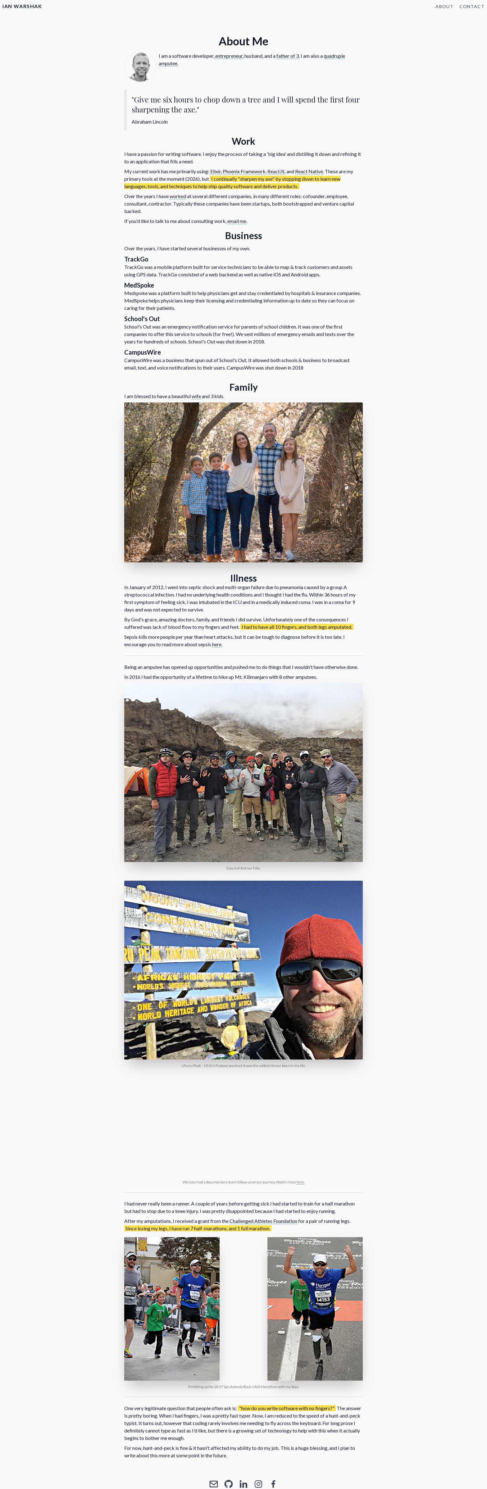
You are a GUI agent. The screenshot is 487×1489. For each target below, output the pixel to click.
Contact (472, 6)
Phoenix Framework (244, 171)
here (216, 644)
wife (196, 396)
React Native (309, 171)
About (444, 6)
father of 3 (287, 56)
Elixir (215, 171)
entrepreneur (229, 56)
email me (236, 221)
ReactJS (275, 171)
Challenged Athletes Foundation (263, 1221)
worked (178, 196)
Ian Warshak (22, 6)
